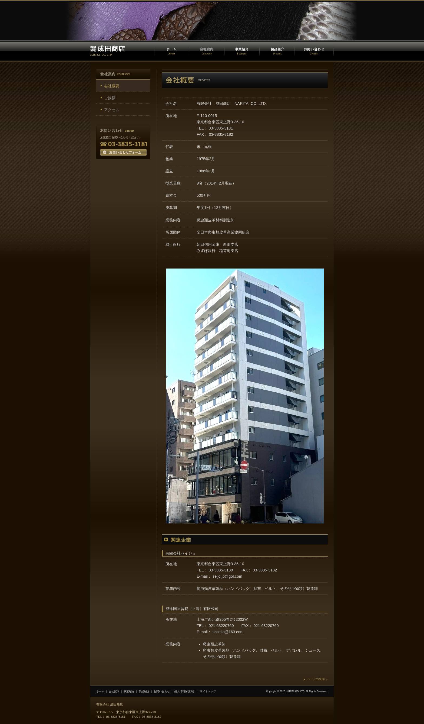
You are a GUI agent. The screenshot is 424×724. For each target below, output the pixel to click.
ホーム (100, 691)
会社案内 (114, 691)
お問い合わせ (162, 691)
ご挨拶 (109, 98)
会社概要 (111, 86)
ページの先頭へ (317, 679)
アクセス (111, 110)
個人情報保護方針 (185, 691)
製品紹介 (144, 691)
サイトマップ (208, 691)
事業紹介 (129, 691)
